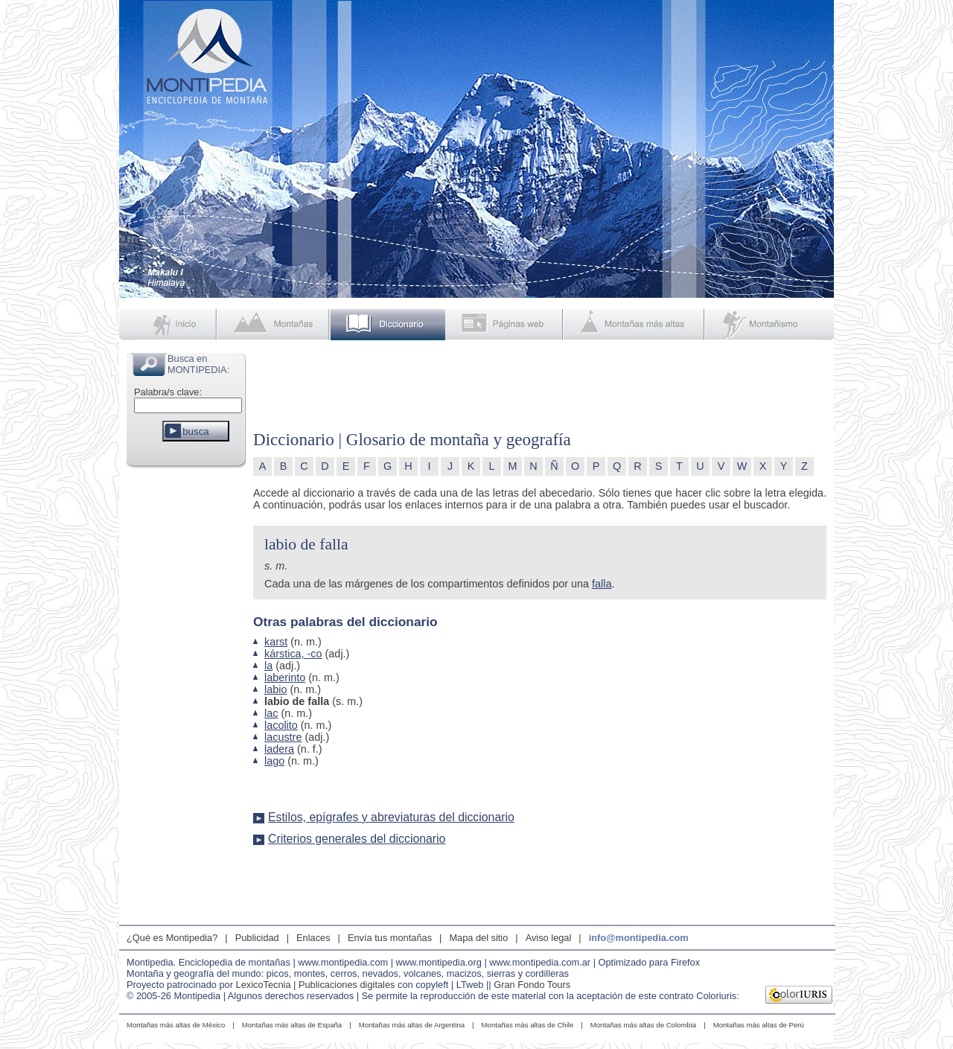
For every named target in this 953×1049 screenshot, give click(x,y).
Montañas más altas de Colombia (643, 1025)
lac (271, 713)
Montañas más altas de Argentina (412, 1025)
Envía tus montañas (390, 937)
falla (601, 584)
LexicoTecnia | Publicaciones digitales (315, 984)
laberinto (284, 677)
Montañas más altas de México (176, 1025)
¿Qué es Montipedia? (172, 937)
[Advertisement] (186, 695)
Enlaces (313, 937)
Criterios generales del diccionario (356, 838)
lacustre (283, 737)
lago (274, 761)
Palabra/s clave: (168, 392)
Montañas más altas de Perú (758, 1025)
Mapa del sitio (478, 937)
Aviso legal (549, 937)
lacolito (281, 725)
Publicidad (257, 937)
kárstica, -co (293, 654)
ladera (279, 749)
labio (275, 689)
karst (275, 642)
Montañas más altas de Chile (528, 1025)
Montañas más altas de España (292, 1025)
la (268, 666)
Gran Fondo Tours (532, 984)
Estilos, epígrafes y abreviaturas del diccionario (391, 817)
